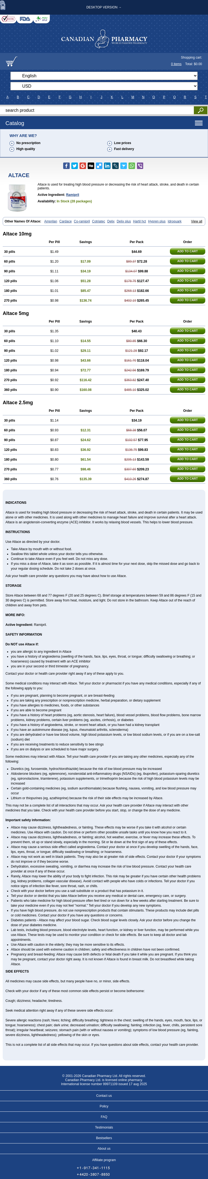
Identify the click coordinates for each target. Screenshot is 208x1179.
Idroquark (175, 221)
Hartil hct (139, 221)
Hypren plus (157, 221)
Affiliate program (104, 1160)
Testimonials (104, 1127)
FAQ (104, 1117)
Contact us (104, 1096)
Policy (104, 1106)
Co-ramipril (82, 221)
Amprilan (50, 221)
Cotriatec (98, 221)
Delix (111, 221)
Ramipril (72, 195)
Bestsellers (104, 1138)
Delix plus (124, 221)
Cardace (65, 221)
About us (103, 1149)
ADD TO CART (187, 251)
